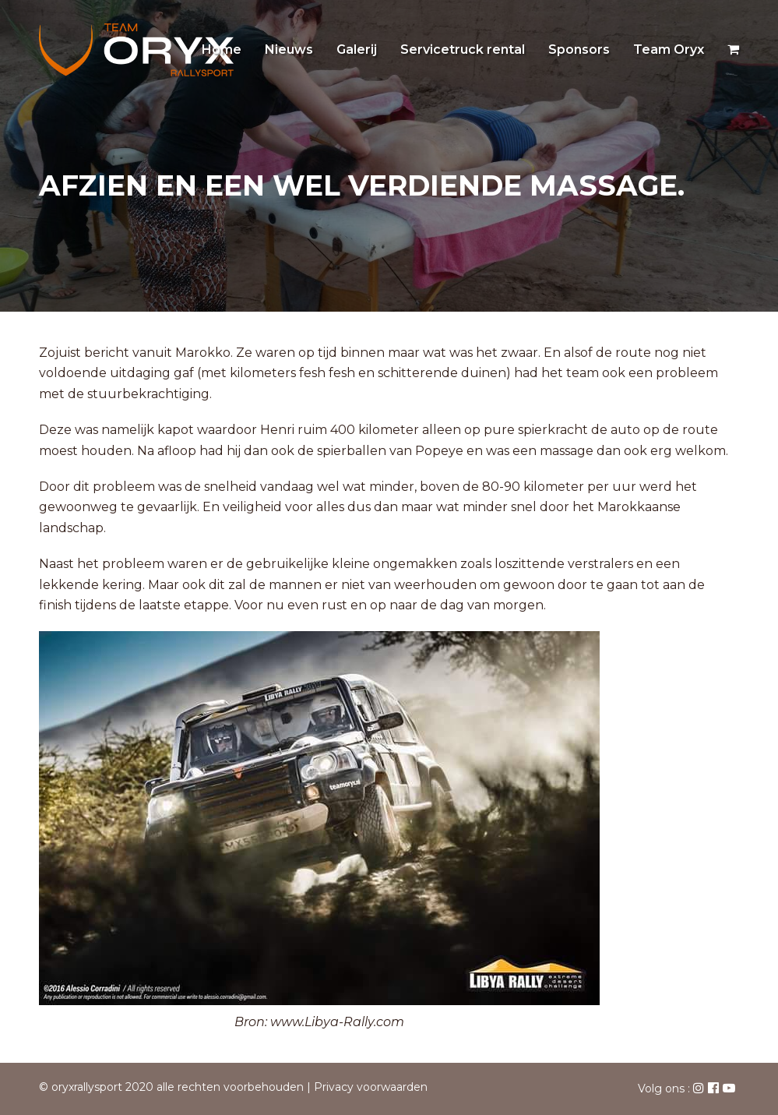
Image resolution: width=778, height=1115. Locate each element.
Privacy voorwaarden (371, 1087)
